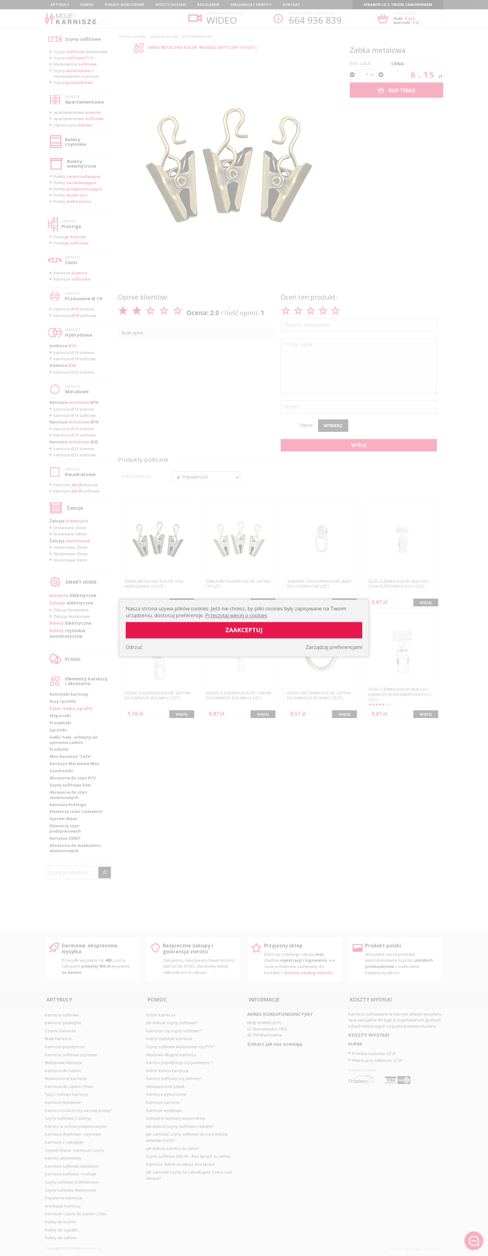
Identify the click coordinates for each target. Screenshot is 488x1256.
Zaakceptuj (244, 630)
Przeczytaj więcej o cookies (236, 615)
